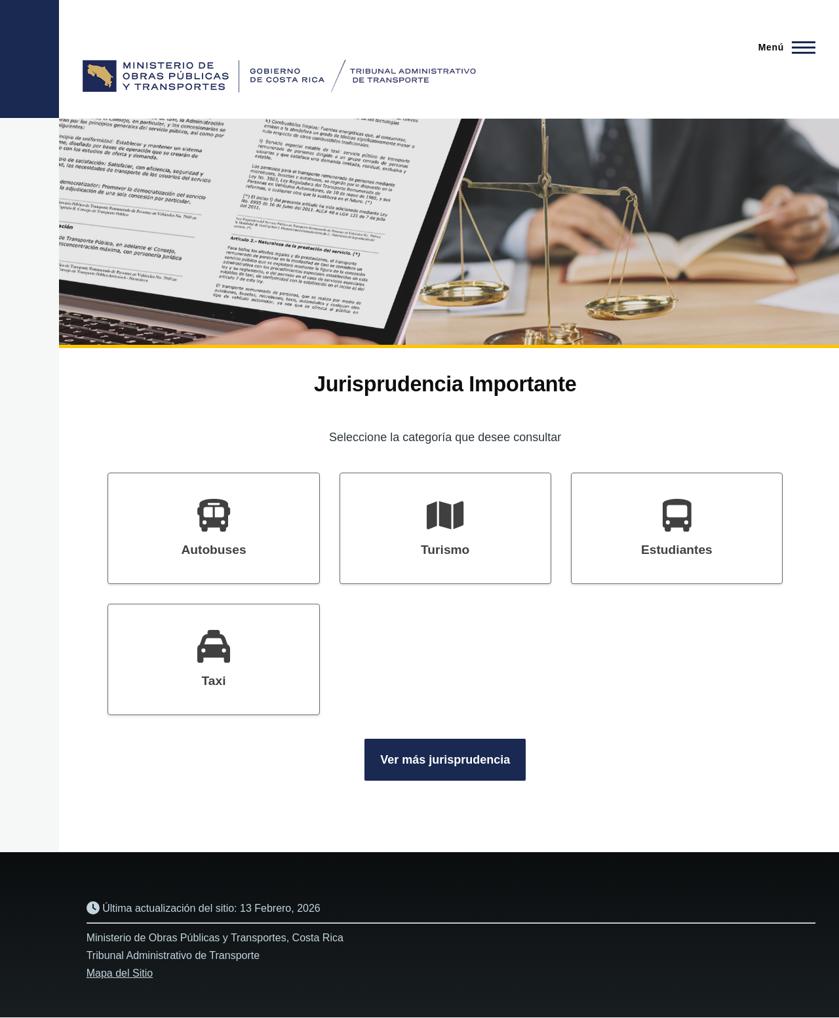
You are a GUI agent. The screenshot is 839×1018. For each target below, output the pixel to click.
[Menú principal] (783, 47)
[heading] (213, 528)
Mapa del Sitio (120, 973)
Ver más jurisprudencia (445, 759)
